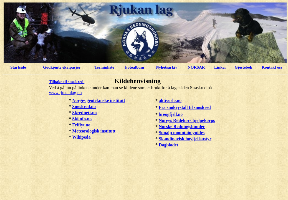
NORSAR (196, 67)
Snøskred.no (84, 106)
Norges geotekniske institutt (98, 100)
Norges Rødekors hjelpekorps (187, 120)
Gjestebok (243, 67)
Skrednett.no (84, 112)
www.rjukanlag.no (65, 92)
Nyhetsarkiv (166, 67)
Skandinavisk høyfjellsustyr (185, 138)
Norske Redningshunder (182, 126)
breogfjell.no (171, 114)
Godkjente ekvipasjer (61, 67)
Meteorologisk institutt (93, 131)
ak (161, 100)
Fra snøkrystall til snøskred (185, 107)
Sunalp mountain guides (181, 132)
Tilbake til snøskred (67, 81)
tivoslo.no (172, 100)
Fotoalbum (134, 67)
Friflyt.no (81, 124)
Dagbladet (168, 144)
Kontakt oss (272, 67)
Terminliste (104, 67)
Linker (220, 67)
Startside (18, 67)
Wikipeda (81, 137)
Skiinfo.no (82, 118)
